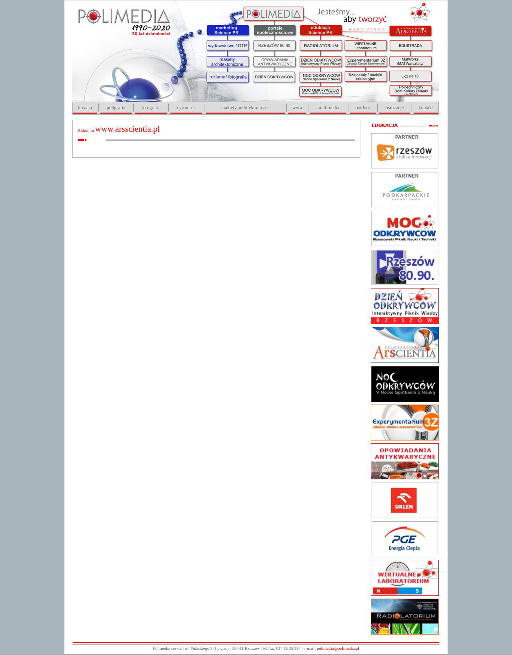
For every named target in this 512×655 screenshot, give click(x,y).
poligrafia (116, 107)
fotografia (151, 107)
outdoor (362, 107)
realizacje (394, 107)
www (297, 107)
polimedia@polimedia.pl (338, 648)
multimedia (329, 107)
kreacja (85, 107)
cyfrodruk (186, 107)
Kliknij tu (119, 130)
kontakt (425, 107)
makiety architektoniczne (245, 107)
